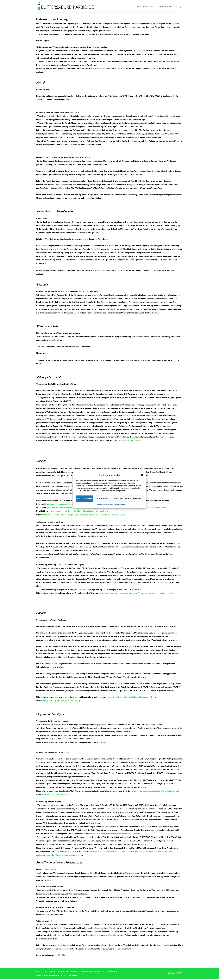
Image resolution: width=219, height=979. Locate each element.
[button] (142, 475)
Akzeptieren (84, 498)
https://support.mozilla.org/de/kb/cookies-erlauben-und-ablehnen (79, 511)
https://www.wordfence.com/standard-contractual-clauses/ (114, 833)
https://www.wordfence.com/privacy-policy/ (109, 851)
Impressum (47, 971)
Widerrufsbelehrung (81, 971)
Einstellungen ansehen (128, 498)
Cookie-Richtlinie (100, 504)
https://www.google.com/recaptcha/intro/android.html (155, 791)
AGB (38, 971)
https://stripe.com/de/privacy (130, 440)
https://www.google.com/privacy (56, 794)
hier (104, 742)
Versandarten (61, 971)
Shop (138, 6)
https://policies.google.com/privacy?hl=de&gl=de (62, 700)
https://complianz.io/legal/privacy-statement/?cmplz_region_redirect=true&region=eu (136, 593)
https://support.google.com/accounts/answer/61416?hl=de (69, 504)
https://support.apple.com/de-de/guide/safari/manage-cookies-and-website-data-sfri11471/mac (83, 515)
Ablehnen (103, 498)
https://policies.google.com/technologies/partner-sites (131, 697)
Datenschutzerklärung (116, 504)
